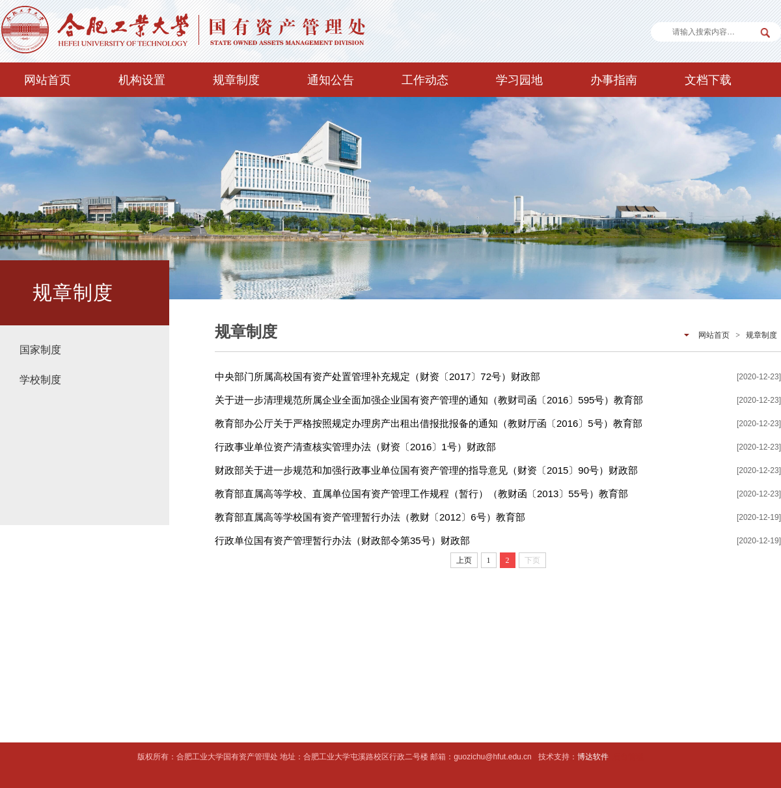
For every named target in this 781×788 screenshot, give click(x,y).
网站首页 (47, 80)
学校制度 (40, 379)
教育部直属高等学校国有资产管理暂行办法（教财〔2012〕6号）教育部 (370, 517)
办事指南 (613, 80)
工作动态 (425, 80)
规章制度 (236, 80)
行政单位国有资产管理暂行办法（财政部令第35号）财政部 (342, 540)
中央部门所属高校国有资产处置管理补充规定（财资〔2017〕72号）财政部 (377, 376)
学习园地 (519, 80)
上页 (464, 560)
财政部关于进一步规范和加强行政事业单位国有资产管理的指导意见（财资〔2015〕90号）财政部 (426, 470)
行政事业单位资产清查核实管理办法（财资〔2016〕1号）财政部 (355, 446)
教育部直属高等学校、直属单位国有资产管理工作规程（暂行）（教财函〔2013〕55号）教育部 (421, 493)
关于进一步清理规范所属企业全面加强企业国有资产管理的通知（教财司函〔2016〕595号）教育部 (429, 399)
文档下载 (708, 80)
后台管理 (628, 756)
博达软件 (593, 756)
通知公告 (330, 80)
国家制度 (40, 349)
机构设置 (141, 80)
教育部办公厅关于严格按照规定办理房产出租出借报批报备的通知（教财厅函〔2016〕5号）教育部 (428, 423)
